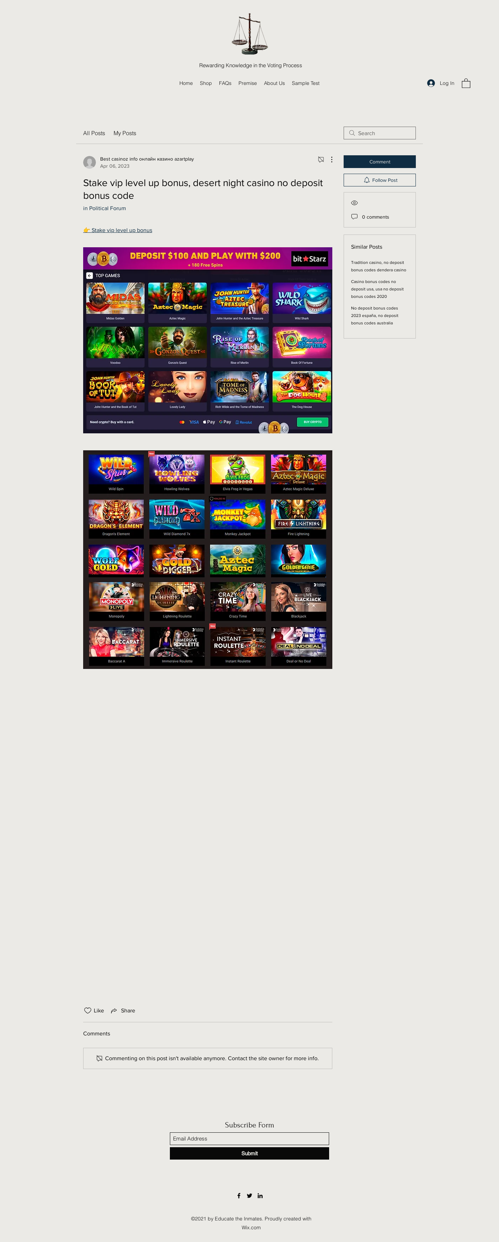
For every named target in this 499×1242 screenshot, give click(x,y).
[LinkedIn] (260, 1195)
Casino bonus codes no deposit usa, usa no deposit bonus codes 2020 (377, 289)
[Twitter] (249, 1195)
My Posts (125, 133)
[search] (380, 133)
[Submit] (249, 1153)
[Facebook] (238, 1195)
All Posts (94, 133)
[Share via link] (122, 1010)
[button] (466, 83)
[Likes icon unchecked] (87, 1010)
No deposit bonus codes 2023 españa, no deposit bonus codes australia (374, 315)
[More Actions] (328, 159)
